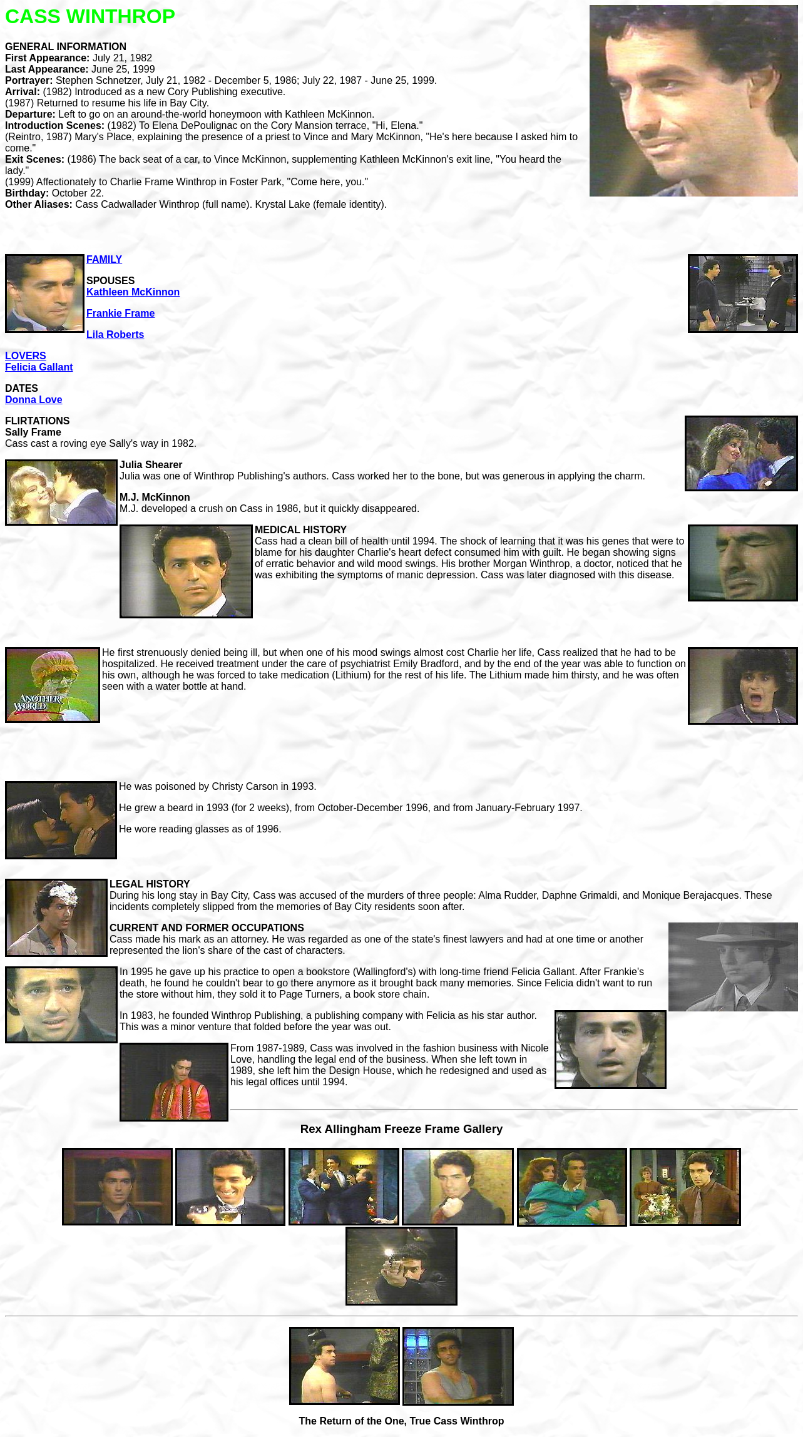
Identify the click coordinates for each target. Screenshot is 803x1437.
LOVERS (25, 355)
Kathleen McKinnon (133, 292)
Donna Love (34, 399)
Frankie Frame (120, 313)
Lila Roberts (115, 334)
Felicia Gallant (39, 367)
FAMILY (104, 259)
